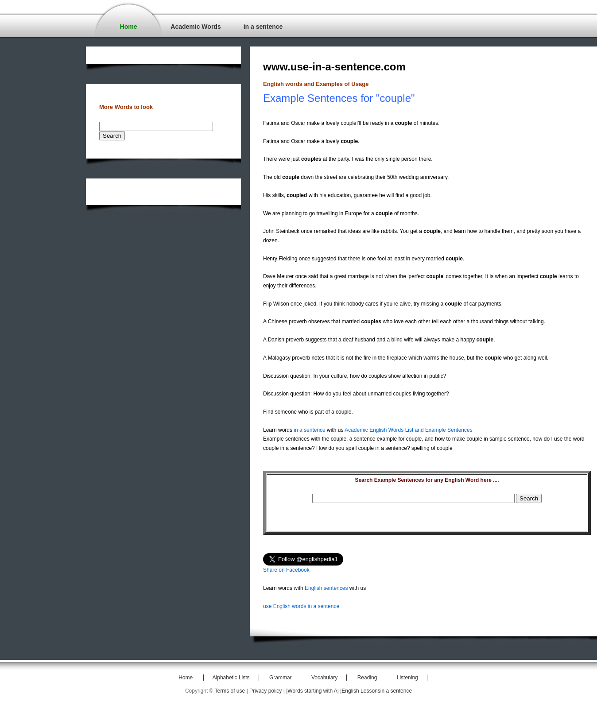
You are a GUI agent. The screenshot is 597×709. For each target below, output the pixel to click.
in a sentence (263, 26)
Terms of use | (232, 691)
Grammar (280, 677)
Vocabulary (324, 677)
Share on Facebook (286, 570)
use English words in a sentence (301, 606)
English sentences (326, 588)
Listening (407, 677)
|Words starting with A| (313, 691)
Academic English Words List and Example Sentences (409, 430)
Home (128, 26)
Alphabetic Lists (231, 677)
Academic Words (196, 26)
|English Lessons (360, 691)
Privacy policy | (267, 691)
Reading (367, 677)
